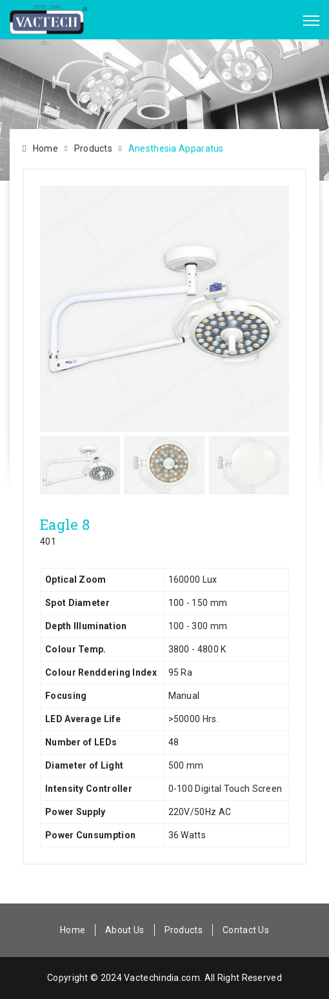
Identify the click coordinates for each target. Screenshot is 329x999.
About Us (124, 930)
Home (45, 148)
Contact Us (246, 930)
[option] (164, 309)
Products (93, 148)
